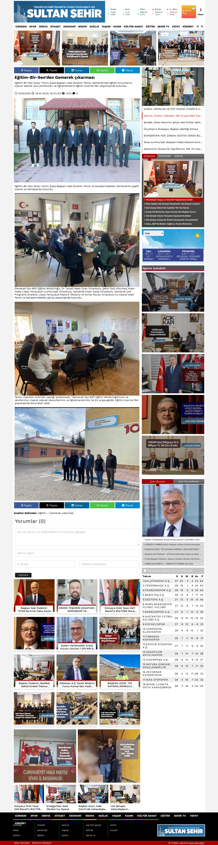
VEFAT (176, 26)
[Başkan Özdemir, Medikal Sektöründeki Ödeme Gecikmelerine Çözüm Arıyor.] (34, 672)
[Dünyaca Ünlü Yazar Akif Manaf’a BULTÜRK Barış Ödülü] (119, 597)
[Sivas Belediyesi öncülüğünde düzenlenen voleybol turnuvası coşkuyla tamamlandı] (181, 48)
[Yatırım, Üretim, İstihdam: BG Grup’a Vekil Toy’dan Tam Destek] (173, 86)
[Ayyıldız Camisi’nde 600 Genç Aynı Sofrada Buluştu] (77, 710)
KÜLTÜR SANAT (133, 26)
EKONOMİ (69, 26)
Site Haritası (21, 842)
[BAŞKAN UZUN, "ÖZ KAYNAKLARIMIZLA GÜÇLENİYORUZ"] (119, 672)
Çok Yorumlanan (189, 481)
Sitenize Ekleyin (42, 842)
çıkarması (68, 513)
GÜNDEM (21, 26)
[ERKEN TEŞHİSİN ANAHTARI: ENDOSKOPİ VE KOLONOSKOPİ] (77, 597)
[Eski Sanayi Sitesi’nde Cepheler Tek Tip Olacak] (133, 48)
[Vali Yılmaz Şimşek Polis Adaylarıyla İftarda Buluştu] (119, 710)
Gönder (23, 575)
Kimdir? (188, 26)
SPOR (32, 26)
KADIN (117, 26)
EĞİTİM (150, 26)
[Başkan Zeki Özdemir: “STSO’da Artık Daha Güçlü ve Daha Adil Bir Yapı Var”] (34, 597)
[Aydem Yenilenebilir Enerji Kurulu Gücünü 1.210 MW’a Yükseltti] (77, 635)
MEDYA (82, 26)
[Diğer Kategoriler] (198, 27)
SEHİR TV (163, 26)
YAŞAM (106, 26)
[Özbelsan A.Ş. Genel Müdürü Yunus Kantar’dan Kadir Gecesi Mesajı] (77, 672)
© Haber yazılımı (186, 842)
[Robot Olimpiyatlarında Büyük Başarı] (119, 635)
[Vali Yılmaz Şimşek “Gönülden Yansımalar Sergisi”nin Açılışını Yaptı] (34, 710)
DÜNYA (43, 26)
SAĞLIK (94, 26)
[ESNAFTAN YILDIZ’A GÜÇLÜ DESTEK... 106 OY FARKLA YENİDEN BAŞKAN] (34, 635)
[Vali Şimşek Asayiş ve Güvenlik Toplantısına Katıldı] (37, 48)
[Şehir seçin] (153, 233)
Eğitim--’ (43, 513)
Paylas (26, 70)
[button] (202, 26)
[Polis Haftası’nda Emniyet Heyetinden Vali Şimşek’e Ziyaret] (85, 48)
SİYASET (55, 26)
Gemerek (55, 513)
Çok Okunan (157, 481)
